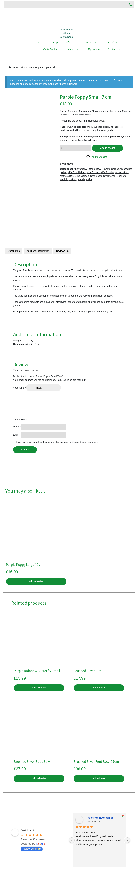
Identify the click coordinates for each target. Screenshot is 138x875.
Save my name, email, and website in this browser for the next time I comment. (57, 384)
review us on (32, 791)
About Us (73, 49)
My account (94, 49)
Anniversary (80, 169)
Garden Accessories (121, 169)
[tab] (13, 194)
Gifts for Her (26, 67)
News (11, 838)
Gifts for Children (76, 172)
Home (41, 42)
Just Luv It (27, 773)
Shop (55, 42)
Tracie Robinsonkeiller (99, 760)
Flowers (106, 169)
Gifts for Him (107, 172)
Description (14, 194)
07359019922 (102, 834)
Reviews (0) (62, 194)
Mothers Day (66, 176)
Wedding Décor (68, 179)
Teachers (121, 176)
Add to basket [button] (36, 524)
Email (17, 377)
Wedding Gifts (85, 179)
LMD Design (108, 862)
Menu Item (13, 842)
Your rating (19, 330)
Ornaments (96, 176)
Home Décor (111, 42)
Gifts (68, 42)
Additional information (38, 194)
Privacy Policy (57, 828)
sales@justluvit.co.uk (98, 828)
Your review (20, 362)
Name (17, 369)
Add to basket (107, 148)
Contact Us (114, 49)
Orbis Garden (50, 49)
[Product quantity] (75, 148)
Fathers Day (93, 169)
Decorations (87, 42)
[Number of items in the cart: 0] (130, 4)
